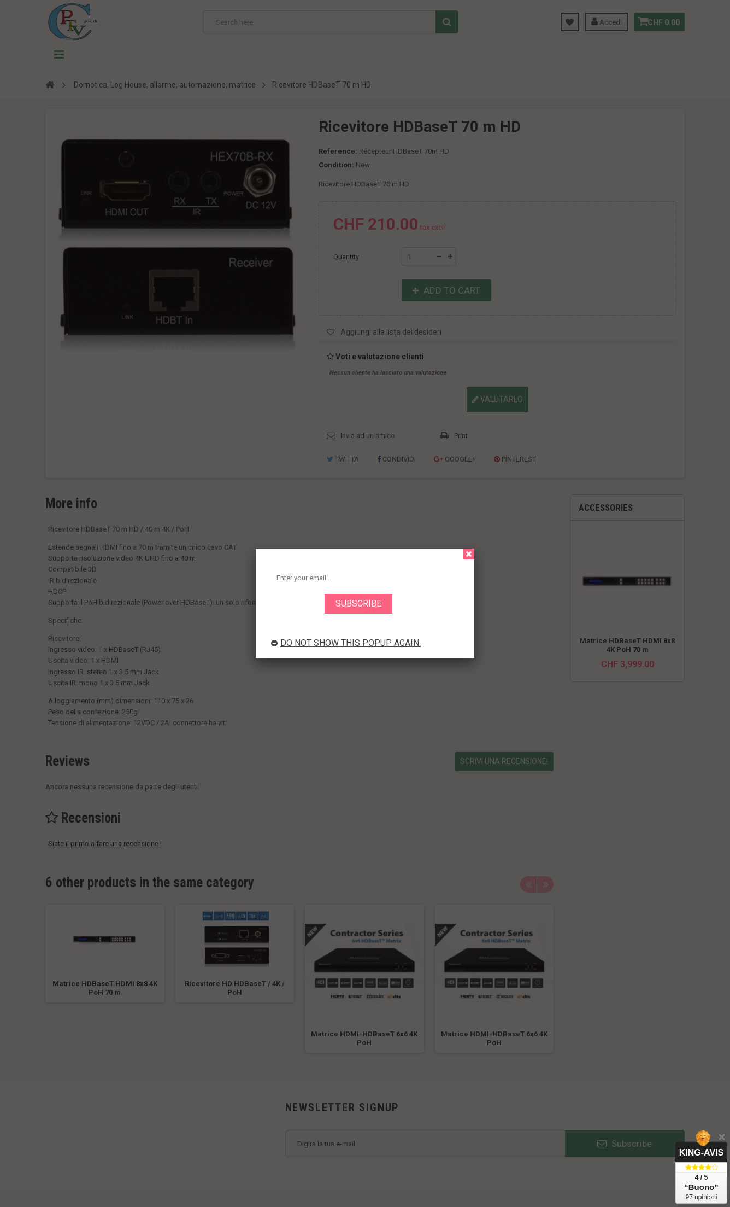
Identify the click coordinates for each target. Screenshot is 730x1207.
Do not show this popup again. (346, 643)
